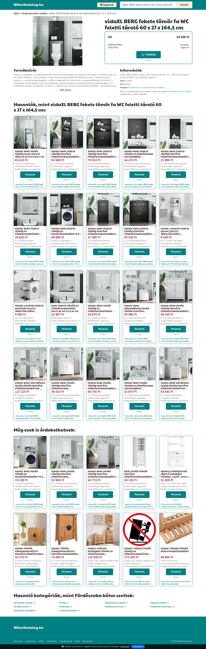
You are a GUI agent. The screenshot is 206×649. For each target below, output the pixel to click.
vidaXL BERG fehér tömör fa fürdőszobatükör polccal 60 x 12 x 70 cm (101, 309)
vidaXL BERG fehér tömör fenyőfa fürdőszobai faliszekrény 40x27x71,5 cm (66, 477)
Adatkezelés (52, 641)
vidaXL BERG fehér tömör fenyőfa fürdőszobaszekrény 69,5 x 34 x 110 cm (102, 387)
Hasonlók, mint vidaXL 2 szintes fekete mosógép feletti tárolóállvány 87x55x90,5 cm (30, 341)
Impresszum (31, 641)
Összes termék (66, 641)
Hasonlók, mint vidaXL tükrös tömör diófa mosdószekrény (175, 582)
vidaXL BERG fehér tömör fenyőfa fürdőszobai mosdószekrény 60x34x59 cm (62, 388)
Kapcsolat (18, 641)
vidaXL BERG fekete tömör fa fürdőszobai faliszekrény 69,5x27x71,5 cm (138, 155)
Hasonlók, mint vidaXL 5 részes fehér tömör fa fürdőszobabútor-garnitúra (138, 584)
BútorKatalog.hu (28, 4)
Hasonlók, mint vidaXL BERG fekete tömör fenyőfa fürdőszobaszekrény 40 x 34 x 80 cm (102, 264)
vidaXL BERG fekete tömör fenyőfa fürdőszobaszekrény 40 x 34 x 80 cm (102, 232)
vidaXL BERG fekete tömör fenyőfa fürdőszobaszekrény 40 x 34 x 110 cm (65, 155)
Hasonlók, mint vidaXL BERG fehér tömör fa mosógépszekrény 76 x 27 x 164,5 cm (30, 506)
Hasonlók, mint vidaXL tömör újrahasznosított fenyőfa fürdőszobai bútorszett (27, 584)
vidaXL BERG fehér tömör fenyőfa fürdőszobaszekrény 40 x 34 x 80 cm (102, 475)
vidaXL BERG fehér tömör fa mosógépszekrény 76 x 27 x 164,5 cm (29, 475)
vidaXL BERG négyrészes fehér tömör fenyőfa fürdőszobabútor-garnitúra (30, 387)
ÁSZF (41, 641)
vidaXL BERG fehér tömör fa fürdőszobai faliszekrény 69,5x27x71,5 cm (138, 387)
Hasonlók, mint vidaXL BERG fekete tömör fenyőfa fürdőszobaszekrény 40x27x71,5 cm (175, 186)
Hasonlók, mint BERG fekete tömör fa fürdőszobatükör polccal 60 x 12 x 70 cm (66, 341)
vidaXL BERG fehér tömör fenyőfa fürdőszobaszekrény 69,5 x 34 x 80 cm (175, 309)
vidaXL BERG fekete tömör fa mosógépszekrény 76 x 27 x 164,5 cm (65, 232)
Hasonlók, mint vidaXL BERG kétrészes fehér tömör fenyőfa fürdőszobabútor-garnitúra (173, 418)
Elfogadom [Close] (138, 646)
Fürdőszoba (135, 87)
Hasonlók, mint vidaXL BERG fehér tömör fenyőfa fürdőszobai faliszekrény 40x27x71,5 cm (65, 506)
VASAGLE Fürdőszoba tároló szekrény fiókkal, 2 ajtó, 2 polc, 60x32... (175, 475)
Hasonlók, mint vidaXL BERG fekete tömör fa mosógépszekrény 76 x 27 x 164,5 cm (66, 264)
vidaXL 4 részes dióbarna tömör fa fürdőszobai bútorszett (100, 552)
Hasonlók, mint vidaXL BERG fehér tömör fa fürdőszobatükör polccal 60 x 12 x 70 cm (102, 341)
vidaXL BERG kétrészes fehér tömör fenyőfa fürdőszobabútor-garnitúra (175, 387)
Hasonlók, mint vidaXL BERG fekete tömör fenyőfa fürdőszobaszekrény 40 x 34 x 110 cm (66, 186)
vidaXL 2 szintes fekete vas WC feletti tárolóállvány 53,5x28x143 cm (175, 232)
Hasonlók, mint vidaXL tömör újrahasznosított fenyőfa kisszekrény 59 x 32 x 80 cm (66, 584)
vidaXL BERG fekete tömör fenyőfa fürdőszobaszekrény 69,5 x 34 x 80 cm (138, 232)
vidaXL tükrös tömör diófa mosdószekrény (175, 550)
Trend (77, 641)
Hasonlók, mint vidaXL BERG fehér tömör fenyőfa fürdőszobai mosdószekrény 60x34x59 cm (65, 418)
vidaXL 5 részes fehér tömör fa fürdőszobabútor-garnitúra (137, 552)
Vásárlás (148, 54)
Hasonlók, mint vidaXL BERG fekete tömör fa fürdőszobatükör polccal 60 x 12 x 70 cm (30, 264)
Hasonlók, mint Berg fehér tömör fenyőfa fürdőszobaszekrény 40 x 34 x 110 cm (139, 506)
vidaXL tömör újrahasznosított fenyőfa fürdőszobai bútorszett (29, 552)
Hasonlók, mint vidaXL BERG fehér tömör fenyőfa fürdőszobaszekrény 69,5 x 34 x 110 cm (102, 418)
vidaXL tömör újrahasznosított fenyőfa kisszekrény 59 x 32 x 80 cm (66, 552)
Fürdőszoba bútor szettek (152, 87)
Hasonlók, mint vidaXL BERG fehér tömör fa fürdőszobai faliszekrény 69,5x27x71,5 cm (138, 418)
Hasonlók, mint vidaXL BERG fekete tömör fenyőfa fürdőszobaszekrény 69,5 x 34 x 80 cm (139, 264)
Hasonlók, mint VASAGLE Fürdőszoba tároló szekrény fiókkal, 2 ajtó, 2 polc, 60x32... (175, 506)
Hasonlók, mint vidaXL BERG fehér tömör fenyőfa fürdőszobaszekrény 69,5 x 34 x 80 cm (175, 341)
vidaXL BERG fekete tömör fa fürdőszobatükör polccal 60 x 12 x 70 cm (28, 232)
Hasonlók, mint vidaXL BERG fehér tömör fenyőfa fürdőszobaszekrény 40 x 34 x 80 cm (102, 506)
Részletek (30, 174)
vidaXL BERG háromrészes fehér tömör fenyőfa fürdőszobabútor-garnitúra (136, 311)
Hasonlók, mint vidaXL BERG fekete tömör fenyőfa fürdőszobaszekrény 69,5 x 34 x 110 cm (102, 186)
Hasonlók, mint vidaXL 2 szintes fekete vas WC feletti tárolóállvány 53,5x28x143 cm (175, 264)
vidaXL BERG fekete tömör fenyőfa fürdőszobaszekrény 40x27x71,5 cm (175, 155)
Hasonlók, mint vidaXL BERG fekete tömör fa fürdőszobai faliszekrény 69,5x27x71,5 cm (139, 186)
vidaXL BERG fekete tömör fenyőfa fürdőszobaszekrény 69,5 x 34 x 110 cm (102, 155)
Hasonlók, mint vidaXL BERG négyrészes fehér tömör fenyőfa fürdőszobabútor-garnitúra (28, 418)
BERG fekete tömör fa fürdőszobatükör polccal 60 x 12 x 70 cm (65, 308)
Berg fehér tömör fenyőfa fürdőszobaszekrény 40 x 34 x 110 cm (138, 475)
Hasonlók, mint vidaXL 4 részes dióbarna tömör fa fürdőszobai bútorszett (101, 584)
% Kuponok (87, 641)
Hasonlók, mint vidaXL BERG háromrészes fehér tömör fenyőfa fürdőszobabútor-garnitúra (138, 341)
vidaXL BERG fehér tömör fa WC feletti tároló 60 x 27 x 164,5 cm (29, 154)
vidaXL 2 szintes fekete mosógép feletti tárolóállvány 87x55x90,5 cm (29, 309)
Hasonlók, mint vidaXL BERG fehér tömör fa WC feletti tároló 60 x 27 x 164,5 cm (30, 186)
